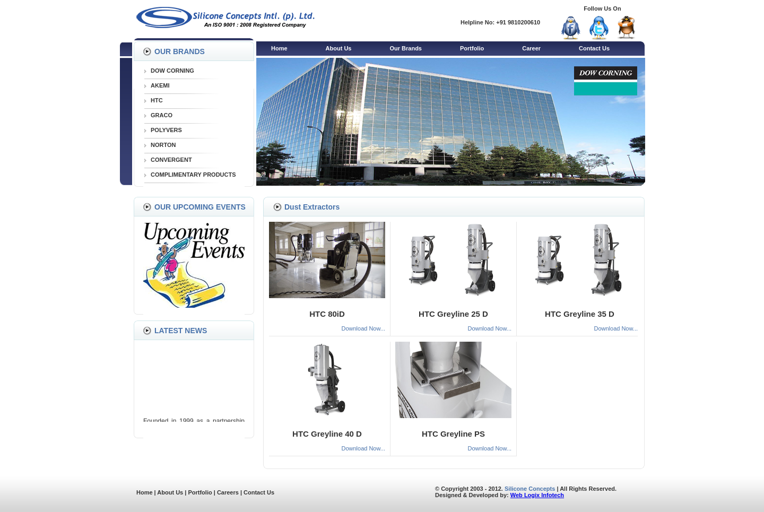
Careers (228, 492)
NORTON (163, 145)
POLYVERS (166, 130)
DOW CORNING (172, 70)
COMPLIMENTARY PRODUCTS (193, 174)
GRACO (161, 115)
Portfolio (472, 48)
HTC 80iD (327, 313)
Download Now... (363, 328)
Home (279, 48)
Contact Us (594, 48)
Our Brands (405, 48)
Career (531, 48)
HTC (157, 100)
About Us (339, 48)
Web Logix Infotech (537, 495)
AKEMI (160, 85)
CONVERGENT (171, 160)
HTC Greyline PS (453, 433)
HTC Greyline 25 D (453, 313)
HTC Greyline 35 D (579, 313)
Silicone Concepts (530, 488)
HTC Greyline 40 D (327, 433)
